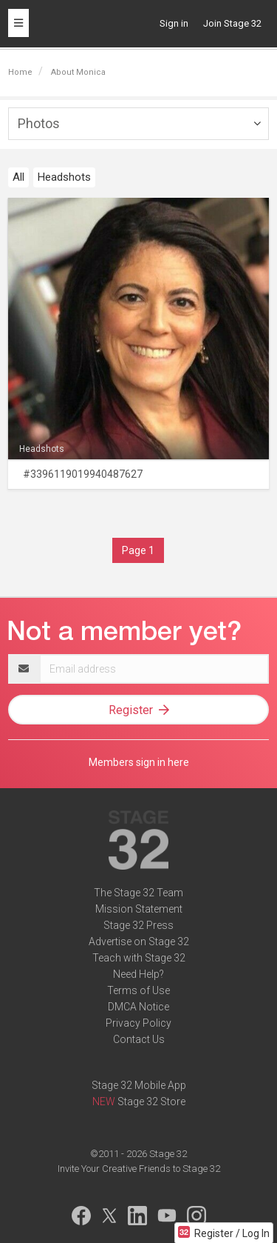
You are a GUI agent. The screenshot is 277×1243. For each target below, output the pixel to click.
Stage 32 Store (151, 1101)
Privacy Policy (138, 1023)
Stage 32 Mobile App (139, 1085)
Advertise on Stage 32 (139, 941)
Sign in (174, 23)
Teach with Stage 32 (138, 958)
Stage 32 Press (138, 925)
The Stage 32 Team (138, 893)
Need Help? (138, 974)
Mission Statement (138, 909)
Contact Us (139, 1039)
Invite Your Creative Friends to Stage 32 (139, 1168)
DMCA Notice (138, 1007)
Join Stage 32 (232, 23)
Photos (39, 123)
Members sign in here (139, 762)
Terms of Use (138, 990)
